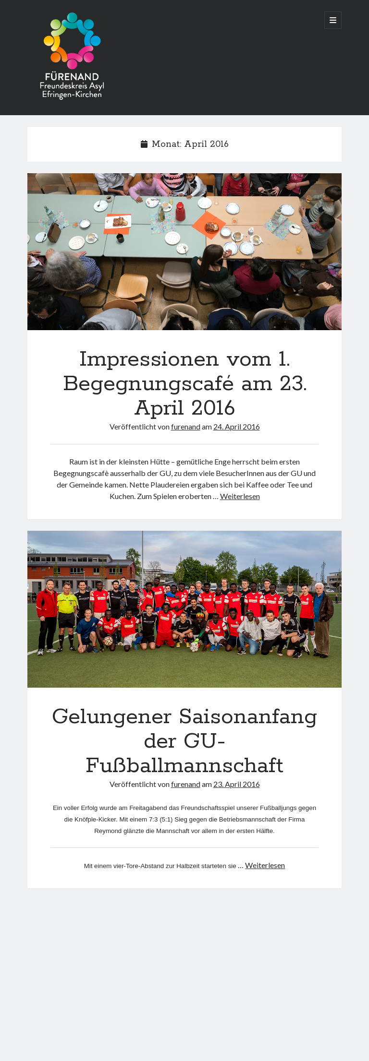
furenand (185, 426)
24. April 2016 (236, 426)
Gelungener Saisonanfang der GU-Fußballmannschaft (184, 609)
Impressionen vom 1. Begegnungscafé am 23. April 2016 (184, 251)
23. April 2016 (236, 783)
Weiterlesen (240, 496)
